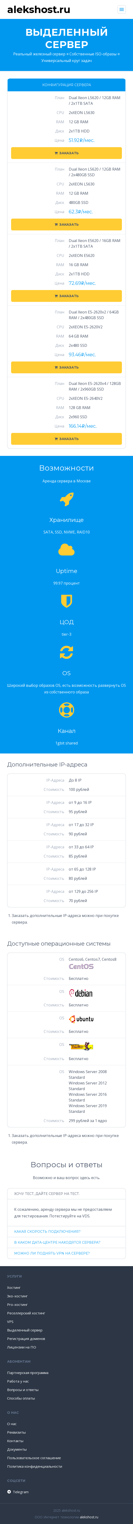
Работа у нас (18, 1381)
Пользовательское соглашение (34, 1457)
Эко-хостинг (17, 1296)
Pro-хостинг (17, 1304)
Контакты (15, 1440)
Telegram (18, 1492)
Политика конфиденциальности (34, 1466)
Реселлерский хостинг (26, 1313)
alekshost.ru (89, 1517)
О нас (12, 1423)
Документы (17, 1449)
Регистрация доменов (26, 1338)
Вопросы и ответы (23, 1389)
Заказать (67, 153)
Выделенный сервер (25, 1330)
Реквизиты (16, 1432)
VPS (10, 1321)
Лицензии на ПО (21, 1347)
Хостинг (14, 1287)
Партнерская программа (27, 1372)
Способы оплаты (21, 1398)
